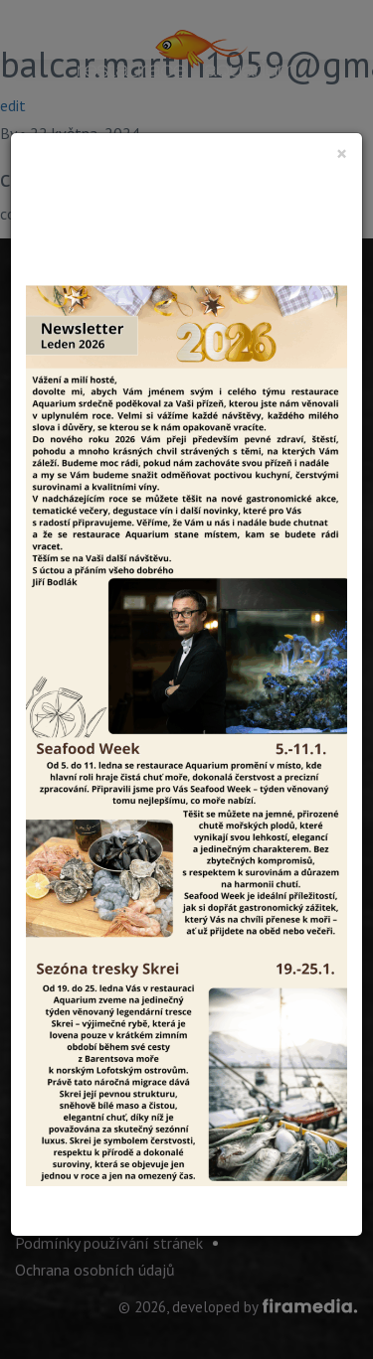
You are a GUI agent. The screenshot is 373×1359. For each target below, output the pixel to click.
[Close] (341, 153)
